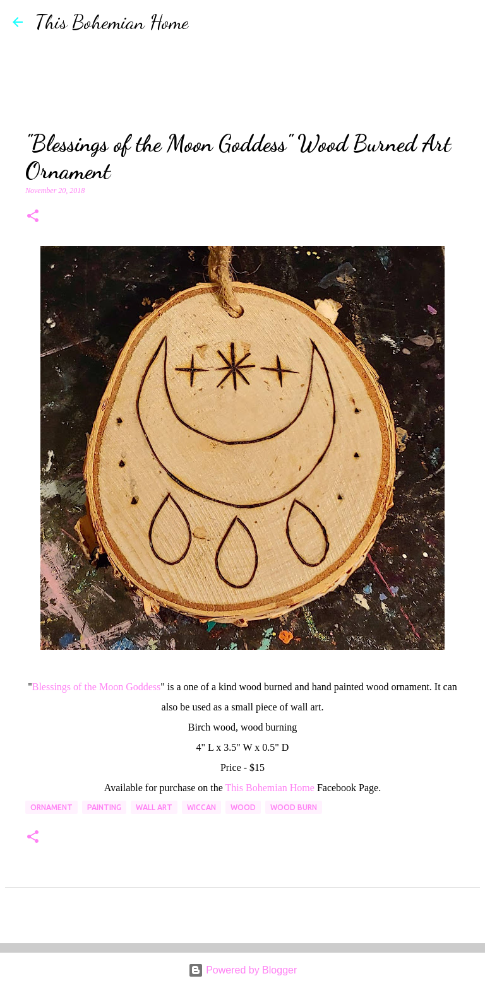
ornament (51, 807)
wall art (154, 807)
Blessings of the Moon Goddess (96, 686)
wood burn (293, 807)
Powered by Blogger (242, 970)
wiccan (201, 807)
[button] (32, 217)
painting (104, 807)
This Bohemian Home (112, 22)
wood (243, 807)
